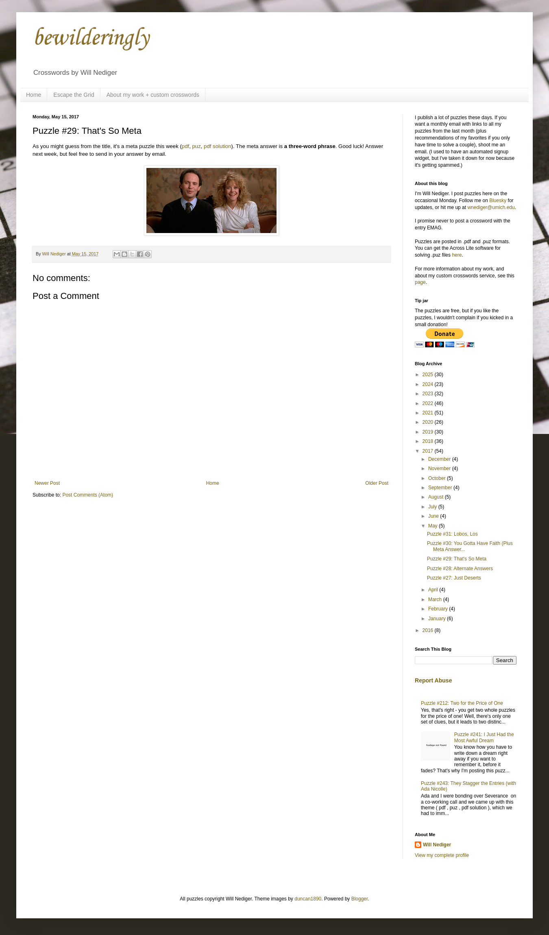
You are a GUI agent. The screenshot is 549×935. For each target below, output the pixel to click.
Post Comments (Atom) (87, 495)
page (420, 282)
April (433, 590)
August (436, 497)
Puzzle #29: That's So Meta (456, 559)
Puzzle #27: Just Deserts (454, 578)
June (434, 516)
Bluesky (497, 200)
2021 (429, 413)
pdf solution (217, 146)
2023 (429, 394)
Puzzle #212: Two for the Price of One (462, 703)
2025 (429, 374)
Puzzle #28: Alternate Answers (460, 568)
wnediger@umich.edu (490, 207)
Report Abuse (433, 680)
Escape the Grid (73, 95)
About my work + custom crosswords (153, 95)
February (438, 609)
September (440, 487)
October (437, 478)
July (433, 507)
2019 (429, 432)
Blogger (359, 899)
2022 (429, 403)
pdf (185, 146)
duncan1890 (307, 899)
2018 (429, 441)
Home (33, 95)
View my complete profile (442, 855)
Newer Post (47, 483)
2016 (429, 630)
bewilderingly (91, 38)
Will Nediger (437, 845)
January (437, 618)
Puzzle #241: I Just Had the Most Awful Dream (484, 737)
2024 (429, 384)
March (435, 599)
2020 (429, 422)
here (457, 255)
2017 (429, 451)
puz (196, 146)
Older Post (376, 483)
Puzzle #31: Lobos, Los (452, 534)
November (440, 468)
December (440, 459)
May (433, 526)
